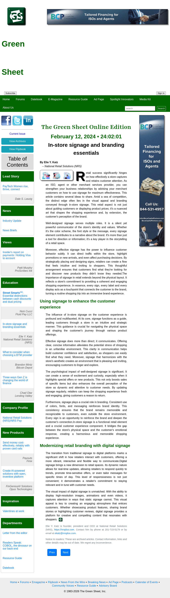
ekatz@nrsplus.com (65, 533)
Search (161, 108)
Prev (52, 552)
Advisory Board (108, 585)
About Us (8, 107)
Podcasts (127, 582)
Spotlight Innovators (121, 99)
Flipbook (53, 582)
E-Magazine (55, 99)
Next (65, 552)
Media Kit (145, 99)
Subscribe (10, 93)
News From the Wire (73, 582)
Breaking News (97, 582)
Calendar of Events (146, 582)
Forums (20, 99)
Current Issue (17, 133)
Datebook (36, 99)
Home (6, 99)
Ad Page (99, 99)
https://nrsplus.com (64, 529)
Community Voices (63, 585)
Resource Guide (78, 99)
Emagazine (38, 582)
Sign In (161, 93)
